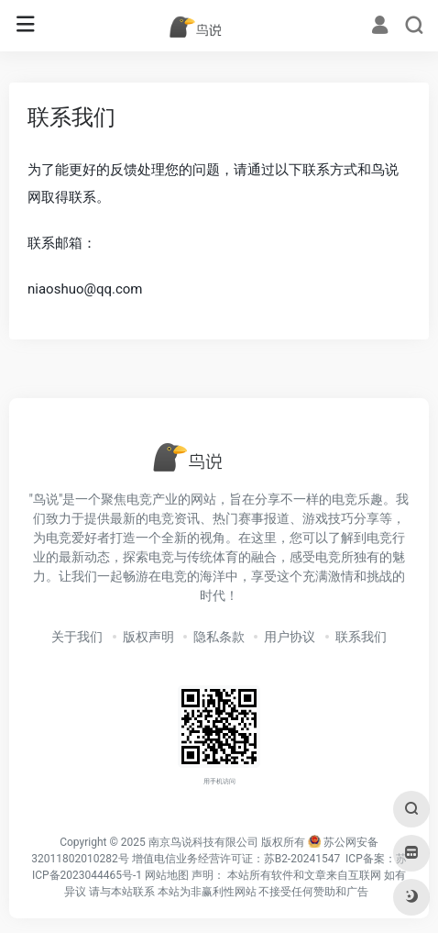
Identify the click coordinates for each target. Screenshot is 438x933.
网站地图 (167, 875)
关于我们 (77, 636)
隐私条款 (219, 636)
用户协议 (289, 636)
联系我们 (361, 636)
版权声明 (148, 636)
